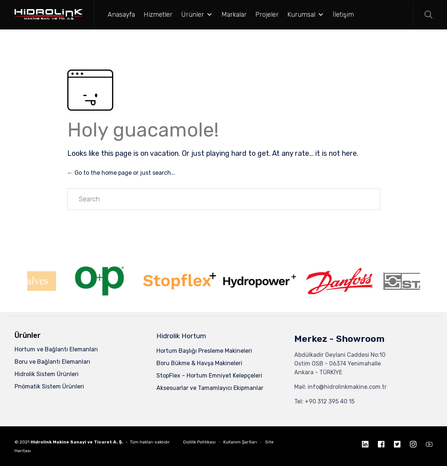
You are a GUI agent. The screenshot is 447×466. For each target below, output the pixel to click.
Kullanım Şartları (240, 442)
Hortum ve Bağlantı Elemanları (56, 349)
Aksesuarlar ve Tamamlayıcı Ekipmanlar (209, 387)
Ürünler (197, 14)
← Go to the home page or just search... (121, 172)
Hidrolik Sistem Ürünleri (47, 374)
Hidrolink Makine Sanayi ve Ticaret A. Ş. (77, 442)
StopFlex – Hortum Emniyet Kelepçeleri (209, 375)
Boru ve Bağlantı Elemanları (52, 361)
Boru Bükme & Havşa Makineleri (199, 363)
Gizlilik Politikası (199, 442)
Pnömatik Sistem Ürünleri (49, 386)
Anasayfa (121, 15)
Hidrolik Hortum (181, 336)
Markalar (234, 15)
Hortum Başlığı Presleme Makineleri (204, 350)
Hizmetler (158, 15)
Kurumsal (305, 14)
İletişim (343, 15)
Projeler (267, 15)
